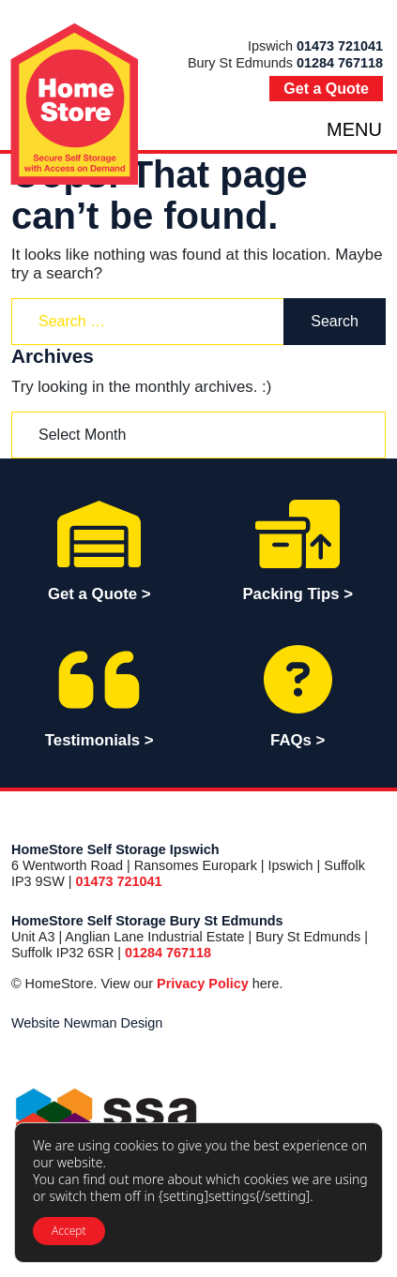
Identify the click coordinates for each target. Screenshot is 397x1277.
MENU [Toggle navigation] (354, 129)
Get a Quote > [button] (99, 549)
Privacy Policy (203, 983)
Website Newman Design (86, 1022)
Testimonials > (99, 695)
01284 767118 (340, 62)
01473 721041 (340, 45)
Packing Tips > (298, 549)
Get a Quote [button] (326, 89)
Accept (69, 1231)
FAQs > (298, 695)
